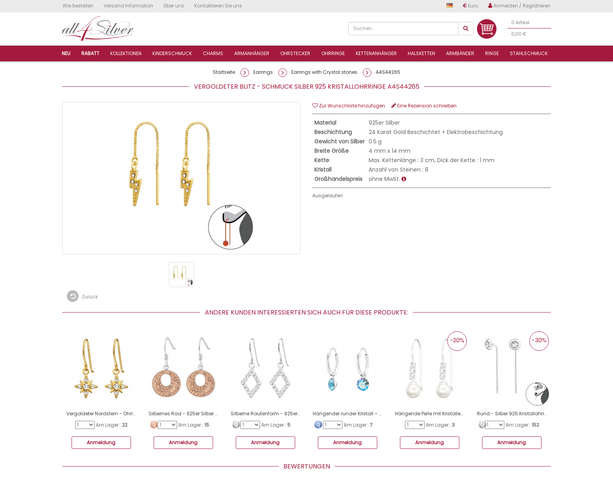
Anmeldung (101, 442)
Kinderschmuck (172, 53)
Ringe (492, 53)
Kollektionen (126, 53)
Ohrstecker (295, 53)
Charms (213, 53)
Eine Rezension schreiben (424, 105)
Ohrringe (333, 53)
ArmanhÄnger (251, 53)
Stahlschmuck (529, 53)
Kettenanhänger (376, 53)
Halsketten (421, 53)
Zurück (82, 296)
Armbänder (460, 53)
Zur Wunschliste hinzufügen (348, 105)
